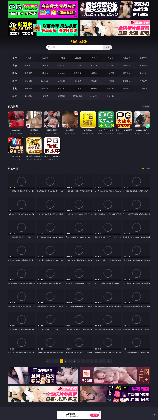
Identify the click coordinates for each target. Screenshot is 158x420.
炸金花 (110, 58)
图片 (14, 80)
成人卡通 (61, 73)
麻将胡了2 (94, 58)
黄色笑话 (126, 88)
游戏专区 (77, 58)
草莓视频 (61, 96)
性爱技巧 (143, 88)
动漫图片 (77, 81)
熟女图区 (126, 81)
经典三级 (110, 73)
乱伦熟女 (126, 73)
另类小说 (110, 88)
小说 (14, 88)
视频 (14, 65)
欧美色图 (61, 81)
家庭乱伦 (44, 88)
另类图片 (143, 81)
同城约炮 (28, 96)
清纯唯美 (110, 81)
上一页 (56, 361)
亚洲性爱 (28, 73)
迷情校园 (93, 88)
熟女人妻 (93, 65)
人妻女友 (61, 88)
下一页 (102, 361)
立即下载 (94, 415)
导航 (14, 96)
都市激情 (28, 88)
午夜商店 (44, 96)
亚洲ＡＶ (28, 65)
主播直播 (126, 65)
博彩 (14, 57)
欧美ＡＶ (61, 65)
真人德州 (44, 58)
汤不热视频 (77, 96)
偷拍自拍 (44, 73)
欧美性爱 (77, 73)
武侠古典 (77, 88)
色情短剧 (110, 96)
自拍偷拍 (44, 65)
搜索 (107, 47)
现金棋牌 (126, 58)
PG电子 (28, 58)
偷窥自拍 (28, 81)
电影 (14, 73)
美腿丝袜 (93, 81)
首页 (48, 361)
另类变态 (143, 73)
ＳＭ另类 (143, 65)
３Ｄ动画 (77, 65)
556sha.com (79, 41)
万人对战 (61, 58)
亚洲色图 (44, 81)
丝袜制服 (110, 65)
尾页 (109, 361)
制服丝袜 (93, 73)
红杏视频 (93, 96)
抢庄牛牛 (143, 58)
